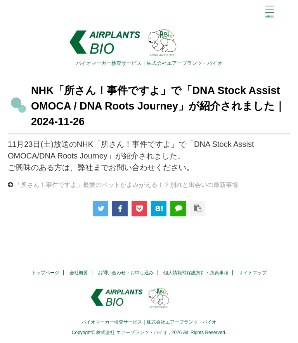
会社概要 (78, 272)
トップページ (45, 272)
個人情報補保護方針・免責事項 (196, 272)
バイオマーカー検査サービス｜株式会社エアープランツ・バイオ (149, 322)
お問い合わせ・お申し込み (126, 272)
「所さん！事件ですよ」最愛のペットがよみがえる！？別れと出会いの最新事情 (126, 184)
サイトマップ (253, 272)
